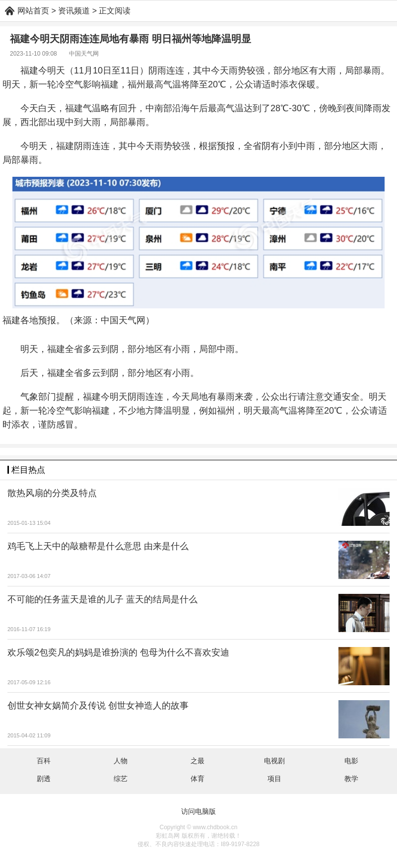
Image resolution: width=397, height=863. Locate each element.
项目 (274, 779)
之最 (197, 761)
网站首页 (33, 10)
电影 (351, 761)
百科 (44, 761)
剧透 (44, 779)
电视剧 (274, 761)
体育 (197, 779)
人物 (121, 761)
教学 (351, 779)
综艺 (121, 779)
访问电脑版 (198, 811)
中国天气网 (84, 53)
